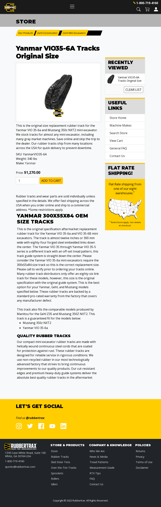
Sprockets (57, 473)
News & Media (99, 456)
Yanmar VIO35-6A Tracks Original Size (130, 79)
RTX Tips (95, 473)
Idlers (54, 484)
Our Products (26, 33)
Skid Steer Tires (60, 462)
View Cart (116, 141)
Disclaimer (142, 467)
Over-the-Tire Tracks (63, 467)
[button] (139, 9)
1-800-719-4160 (147, 3)
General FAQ (118, 148)
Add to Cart (51, 181)
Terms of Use (144, 462)
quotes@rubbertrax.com (20, 466)
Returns (140, 451)
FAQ (92, 478)
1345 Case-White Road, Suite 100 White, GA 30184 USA (25, 454)
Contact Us (117, 156)
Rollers (55, 478)
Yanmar (30, 163)
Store (54, 451)
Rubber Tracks (60, 456)
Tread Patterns (99, 462)
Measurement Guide (102, 467)
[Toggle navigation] (72, 6)
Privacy (140, 456)
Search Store (118, 133)
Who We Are (97, 451)
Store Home (118, 118)
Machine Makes (121, 125)
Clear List (134, 90)
